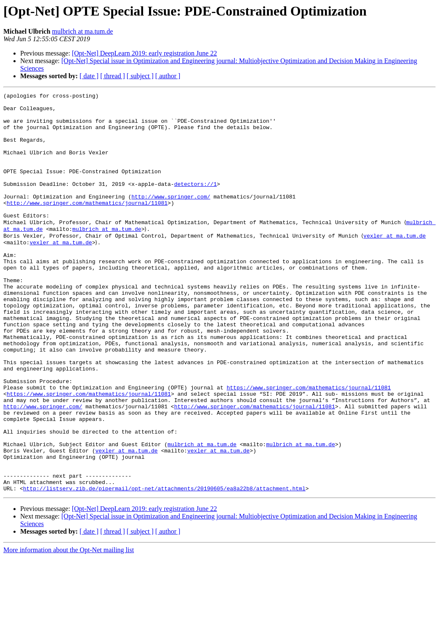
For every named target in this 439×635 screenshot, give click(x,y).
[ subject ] (140, 75)
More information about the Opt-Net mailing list (68, 627)
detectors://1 (195, 202)
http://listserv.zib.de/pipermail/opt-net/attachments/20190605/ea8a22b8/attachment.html (164, 566)
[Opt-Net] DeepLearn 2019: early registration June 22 (144, 53)
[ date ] (89, 75)
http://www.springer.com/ (170, 218)
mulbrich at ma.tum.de (82, 31)
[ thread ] (112, 75)
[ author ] (168, 75)
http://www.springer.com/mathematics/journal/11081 (87, 225)
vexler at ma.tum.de (396, 263)
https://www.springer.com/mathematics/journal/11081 (308, 445)
